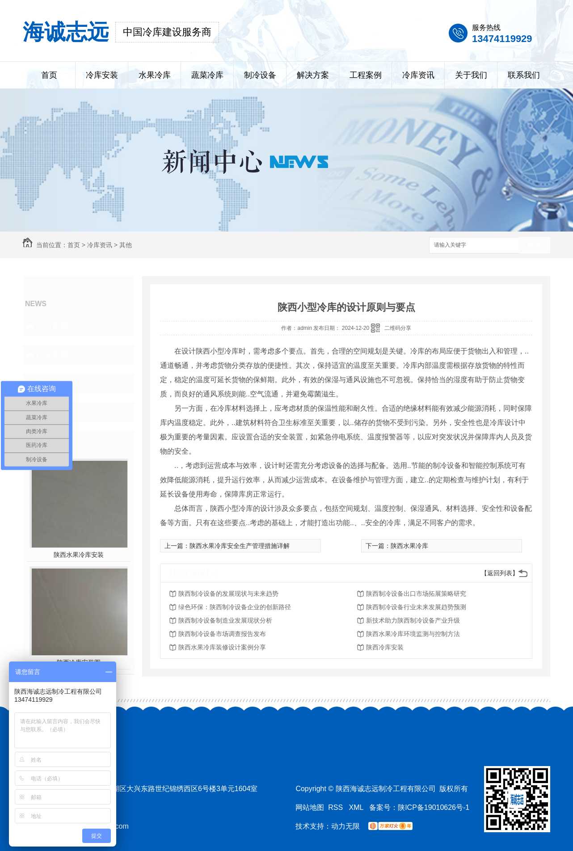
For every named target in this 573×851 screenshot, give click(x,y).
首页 (49, 75)
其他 (125, 245)
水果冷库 (155, 75)
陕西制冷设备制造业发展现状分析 (225, 620)
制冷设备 (260, 75)
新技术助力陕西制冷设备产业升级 (413, 620)
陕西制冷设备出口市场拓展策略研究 (416, 593)
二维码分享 (397, 328)
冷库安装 (102, 75)
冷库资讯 (418, 75)
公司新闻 (52, 325)
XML (357, 807)
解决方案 (313, 75)
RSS (336, 807)
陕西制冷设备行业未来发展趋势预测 (416, 607)
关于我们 (471, 75)
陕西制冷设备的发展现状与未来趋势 (228, 593)
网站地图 (309, 807)
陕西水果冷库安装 (79, 554)
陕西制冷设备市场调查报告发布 (222, 633)
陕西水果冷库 (409, 545)
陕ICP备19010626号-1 (433, 807)
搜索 (534, 245)
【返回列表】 (499, 573)
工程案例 (366, 75)
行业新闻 (52, 354)
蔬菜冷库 (207, 75)
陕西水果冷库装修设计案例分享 (222, 647)
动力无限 (345, 826)
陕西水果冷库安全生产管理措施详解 (240, 545)
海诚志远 (66, 32)
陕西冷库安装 (385, 647)
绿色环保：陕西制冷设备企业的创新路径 (234, 607)
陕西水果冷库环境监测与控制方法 (413, 633)
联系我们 (524, 75)
